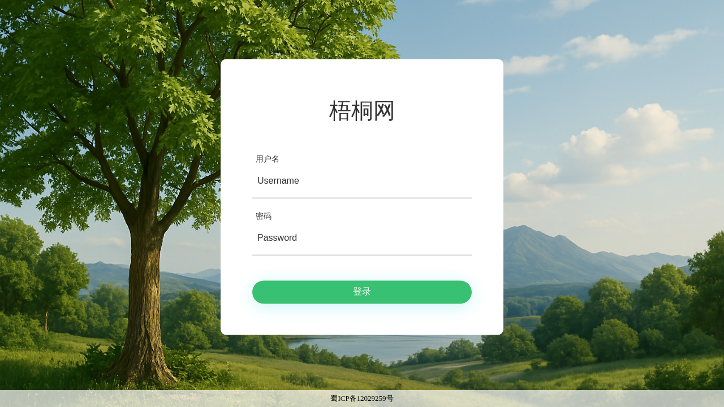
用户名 (267, 159)
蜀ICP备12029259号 (361, 398)
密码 (264, 216)
